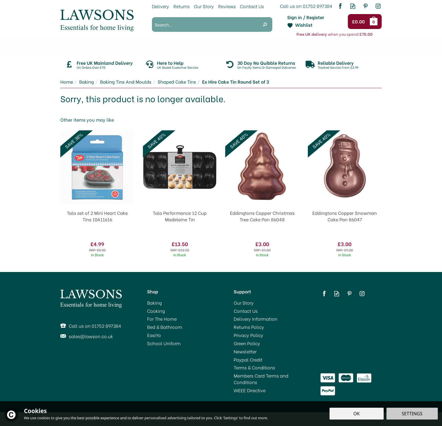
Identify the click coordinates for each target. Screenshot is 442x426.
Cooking (156, 311)
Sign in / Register (305, 17)
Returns (181, 6)
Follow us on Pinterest (365, 6)
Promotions (72, 47)
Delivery (160, 6)
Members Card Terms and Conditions (261, 379)
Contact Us (246, 311)
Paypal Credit (248, 359)
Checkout (359, 21)
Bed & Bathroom (164, 327)
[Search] (205, 24)
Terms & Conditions (254, 367)
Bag (375, 21)
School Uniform (164, 343)
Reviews (227, 6)
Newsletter (245, 351)
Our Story (244, 303)
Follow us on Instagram (378, 6)
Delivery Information (255, 319)
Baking (154, 303)
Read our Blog (352, 6)
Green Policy (247, 343)
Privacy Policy (248, 335)
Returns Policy (249, 327)
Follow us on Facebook (340, 6)
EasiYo (154, 335)
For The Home (162, 319)
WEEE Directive (250, 390)
